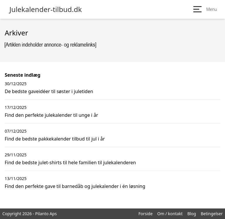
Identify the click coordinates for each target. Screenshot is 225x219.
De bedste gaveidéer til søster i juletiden (49, 91)
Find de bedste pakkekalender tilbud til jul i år (55, 139)
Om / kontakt (170, 213)
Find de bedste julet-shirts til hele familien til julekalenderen (70, 162)
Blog (191, 213)
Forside (145, 213)
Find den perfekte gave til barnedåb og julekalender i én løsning (75, 186)
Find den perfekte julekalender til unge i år (51, 115)
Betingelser (212, 213)
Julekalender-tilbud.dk (45, 9)
